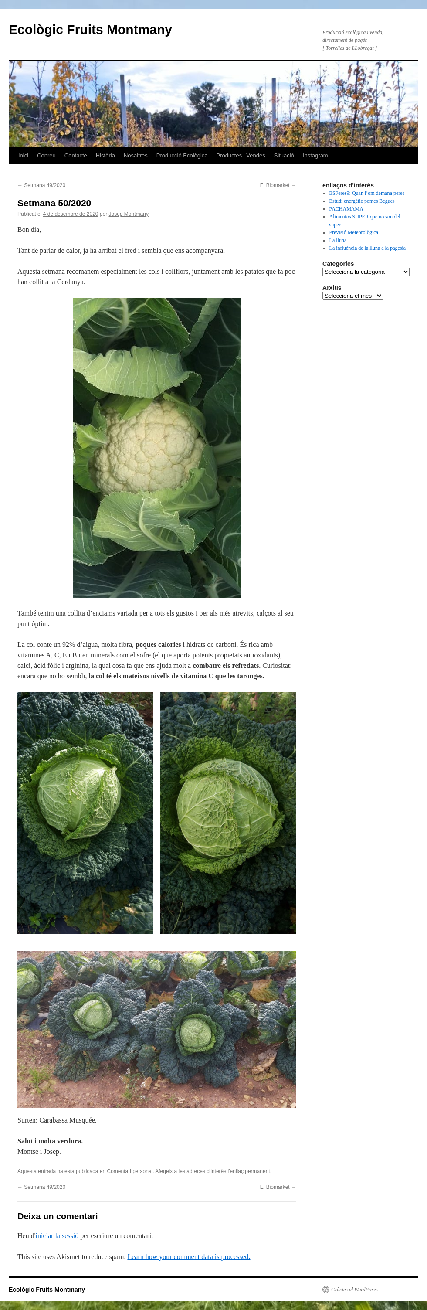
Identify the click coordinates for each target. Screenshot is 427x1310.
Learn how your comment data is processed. (188, 1256)
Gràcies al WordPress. (354, 1289)
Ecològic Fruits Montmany (90, 29)
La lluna (338, 240)
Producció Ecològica (182, 155)
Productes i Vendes (241, 155)
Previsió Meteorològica (353, 232)
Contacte (75, 155)
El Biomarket (278, 185)
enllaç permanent (250, 1171)
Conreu (46, 155)
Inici (23, 155)
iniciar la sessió (57, 1235)
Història (105, 155)
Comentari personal (130, 1171)
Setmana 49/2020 (41, 185)
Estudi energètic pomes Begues (362, 201)
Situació (284, 155)
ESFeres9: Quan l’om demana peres (367, 193)
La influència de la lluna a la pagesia (367, 248)
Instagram (315, 155)
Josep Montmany (129, 214)
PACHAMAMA (346, 209)
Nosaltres (136, 155)
